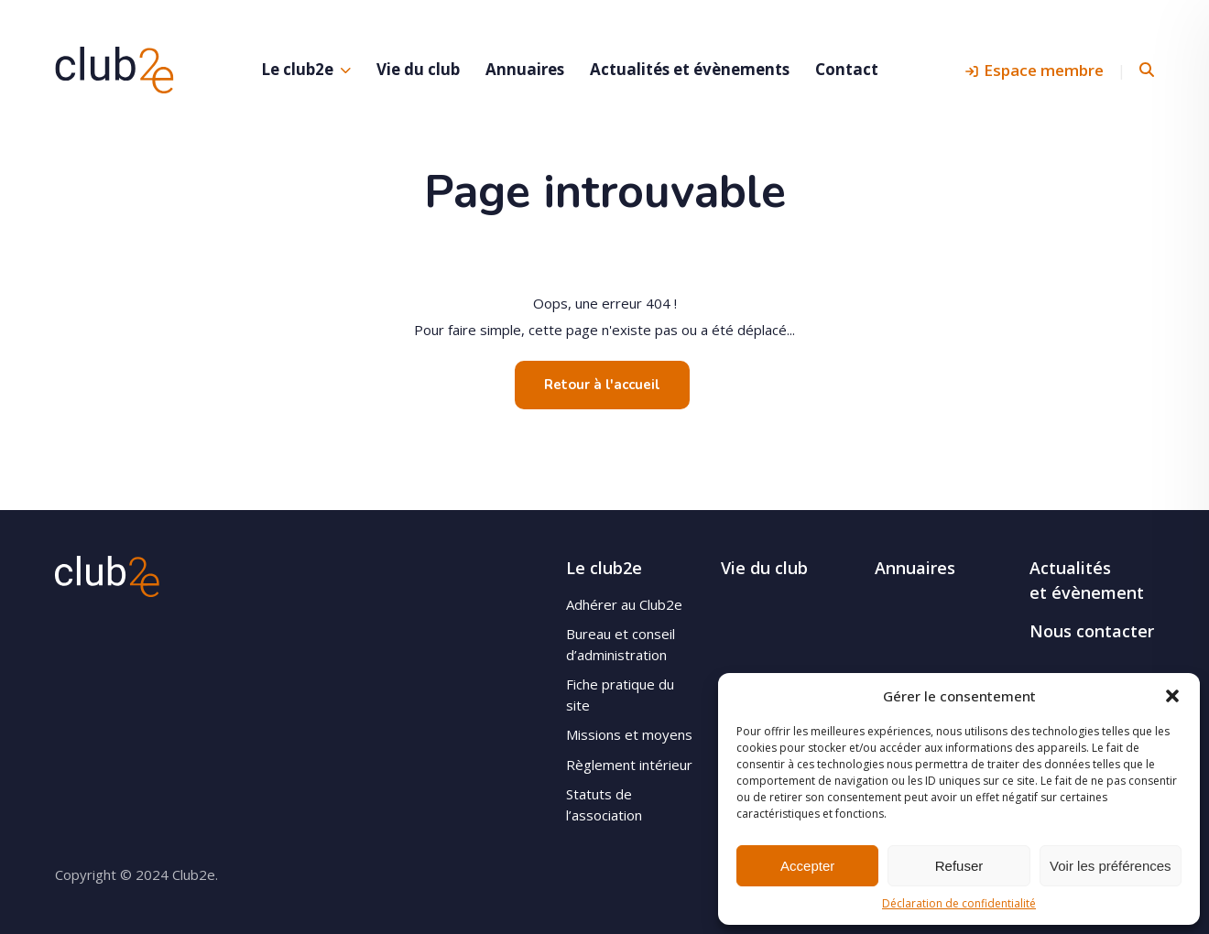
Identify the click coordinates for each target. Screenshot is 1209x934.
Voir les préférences (1110, 866)
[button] (1172, 696)
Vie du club (418, 69)
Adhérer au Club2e (624, 604)
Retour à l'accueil (602, 384)
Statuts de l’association (604, 804)
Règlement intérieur (629, 764)
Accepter (807, 866)
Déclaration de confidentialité (959, 903)
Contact (846, 69)
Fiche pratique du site (620, 694)
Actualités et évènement (1086, 580)
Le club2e (297, 69)
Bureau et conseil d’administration (620, 644)
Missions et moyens (629, 734)
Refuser (959, 866)
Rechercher (1146, 70)
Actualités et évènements (690, 69)
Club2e (114, 69)
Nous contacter (1091, 631)
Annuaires (524, 69)
